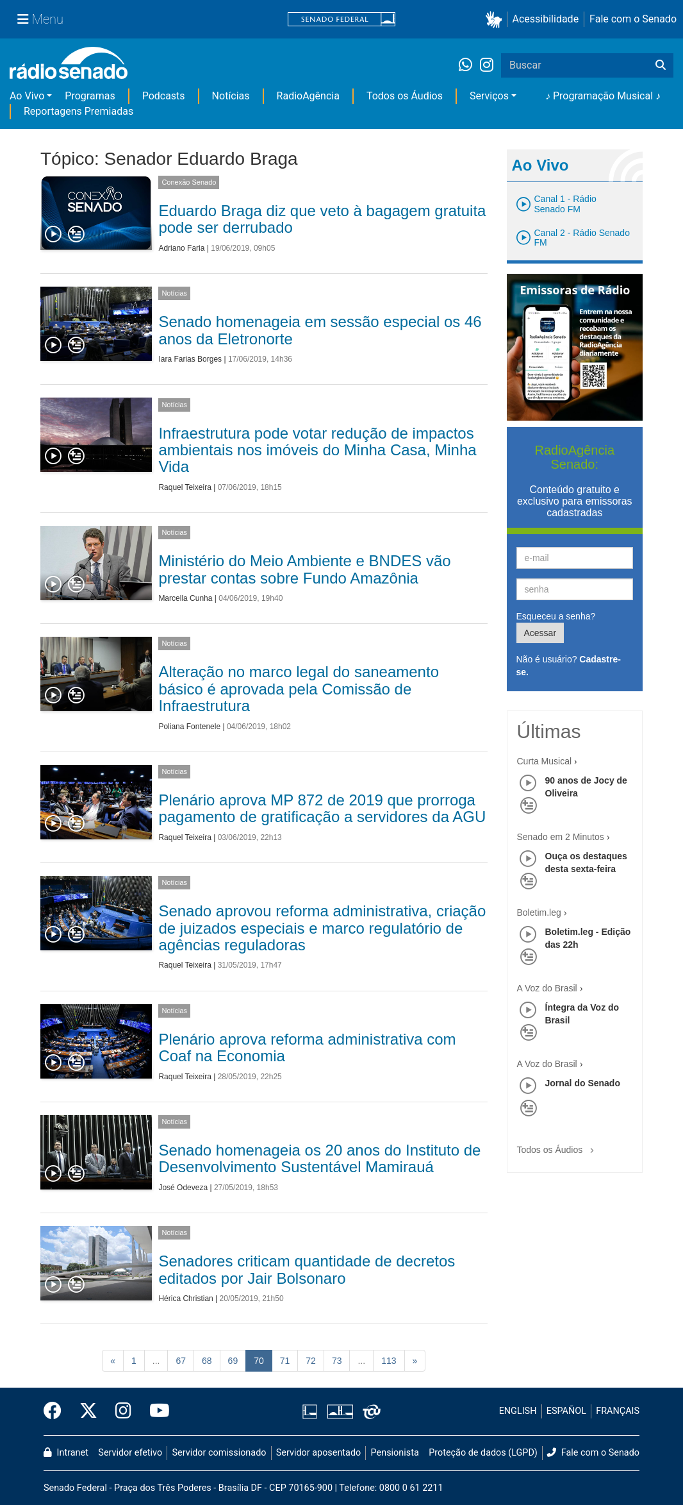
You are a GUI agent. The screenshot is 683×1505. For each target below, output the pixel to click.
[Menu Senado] (40, 19)
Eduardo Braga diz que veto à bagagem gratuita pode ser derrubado (322, 219)
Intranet (66, 1452)
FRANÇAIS (617, 1411)
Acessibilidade (546, 19)
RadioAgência (308, 96)
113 (388, 1361)
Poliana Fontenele (189, 726)
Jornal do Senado (582, 1083)
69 (233, 1361)
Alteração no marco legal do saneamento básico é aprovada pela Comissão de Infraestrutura (298, 688)
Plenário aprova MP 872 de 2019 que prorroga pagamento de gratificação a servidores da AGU (322, 808)
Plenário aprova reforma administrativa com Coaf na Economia (307, 1047)
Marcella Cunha (185, 598)
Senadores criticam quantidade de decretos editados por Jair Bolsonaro (306, 1269)
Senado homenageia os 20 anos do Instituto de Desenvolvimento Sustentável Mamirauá (319, 1158)
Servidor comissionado (219, 1452)
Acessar (540, 633)
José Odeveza (183, 1187)
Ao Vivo (27, 96)
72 (311, 1361)
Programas (90, 96)
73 (337, 1361)
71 (285, 1361)
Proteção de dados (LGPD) (483, 1452)
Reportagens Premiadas (78, 111)
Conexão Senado (188, 182)
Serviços (489, 96)
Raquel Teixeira (184, 487)
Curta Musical (544, 761)
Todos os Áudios (404, 96)
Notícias (231, 96)
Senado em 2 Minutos (560, 837)
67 (181, 1361)
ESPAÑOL (566, 1411)
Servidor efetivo (130, 1452)
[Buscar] (660, 65)
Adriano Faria (181, 248)
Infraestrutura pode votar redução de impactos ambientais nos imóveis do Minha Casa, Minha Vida (317, 450)
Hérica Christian (185, 1298)
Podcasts (163, 96)
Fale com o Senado (633, 19)
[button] (496, 19)
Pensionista (395, 1452)
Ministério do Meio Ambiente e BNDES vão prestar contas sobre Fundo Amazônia (304, 569)
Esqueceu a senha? (556, 616)
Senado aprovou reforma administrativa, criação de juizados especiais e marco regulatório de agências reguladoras (322, 928)
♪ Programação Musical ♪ (603, 96)
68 (207, 1361)
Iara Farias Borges (190, 359)
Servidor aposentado (318, 1452)
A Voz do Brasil (547, 988)
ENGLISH (518, 1411)
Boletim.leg (539, 912)
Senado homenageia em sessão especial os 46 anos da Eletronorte (319, 330)
